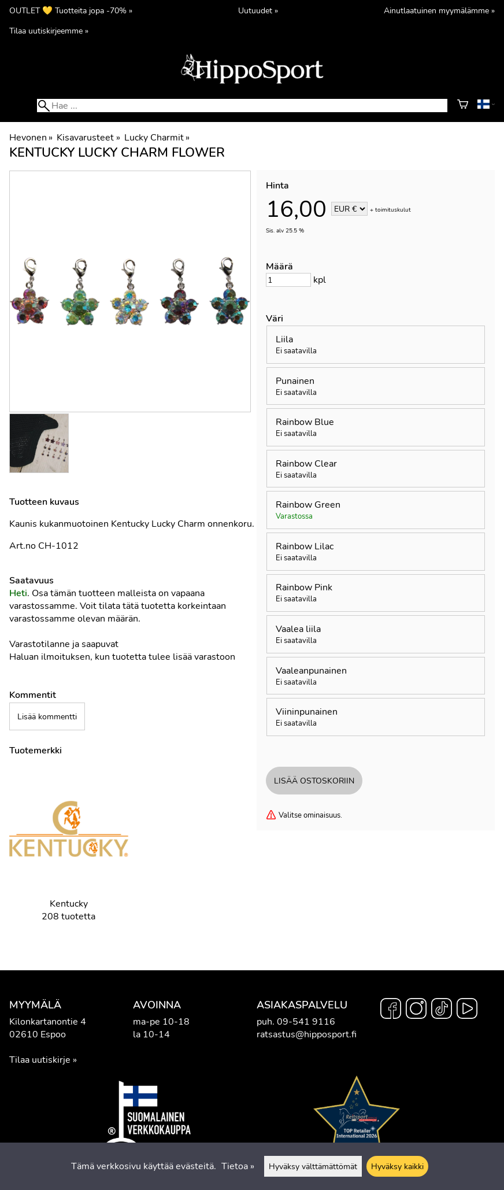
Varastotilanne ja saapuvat (63, 644)
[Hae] (242, 105)
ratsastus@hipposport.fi (307, 1034)
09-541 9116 (306, 1021)
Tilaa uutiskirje (40, 1060)
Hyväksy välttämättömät (313, 1166)
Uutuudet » (258, 10)
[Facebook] (390, 1010)
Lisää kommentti (47, 716)
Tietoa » (237, 1166)
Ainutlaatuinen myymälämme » (439, 10)
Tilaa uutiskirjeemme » (48, 30)
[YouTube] (467, 1010)
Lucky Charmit (157, 137)
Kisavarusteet (88, 137)
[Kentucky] (68, 855)
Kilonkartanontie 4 (47, 1021)
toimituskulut (393, 210)
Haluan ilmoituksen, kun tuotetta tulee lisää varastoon (122, 657)
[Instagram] (416, 1010)
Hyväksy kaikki (397, 1166)
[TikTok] (441, 1010)
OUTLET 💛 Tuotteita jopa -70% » (70, 10)
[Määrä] (288, 280)
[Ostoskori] (462, 105)
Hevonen (31, 137)
